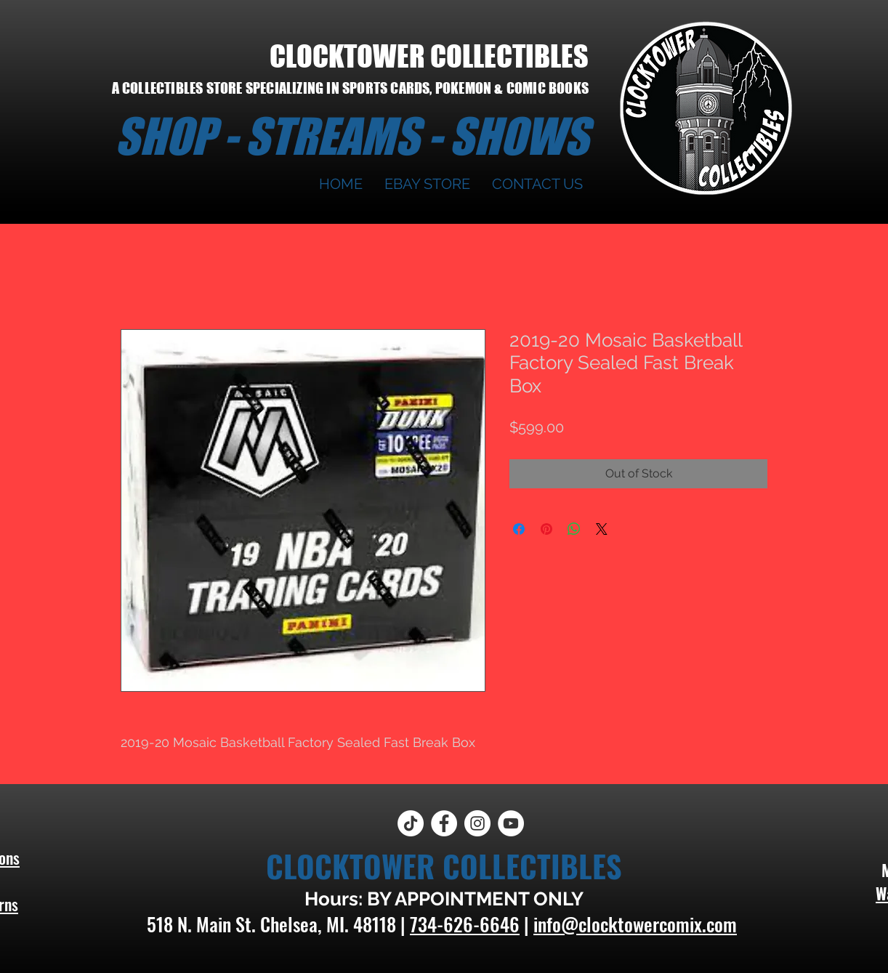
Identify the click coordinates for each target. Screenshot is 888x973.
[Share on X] (601, 529)
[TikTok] (410, 823)
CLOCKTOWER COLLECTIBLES (429, 56)
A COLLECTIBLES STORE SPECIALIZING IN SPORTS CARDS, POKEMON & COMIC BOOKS (350, 88)
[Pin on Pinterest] (546, 529)
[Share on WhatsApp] (574, 529)
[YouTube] (511, 823)
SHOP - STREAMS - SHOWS (352, 136)
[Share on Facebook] (519, 529)
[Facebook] (444, 823)
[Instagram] (477, 823)
